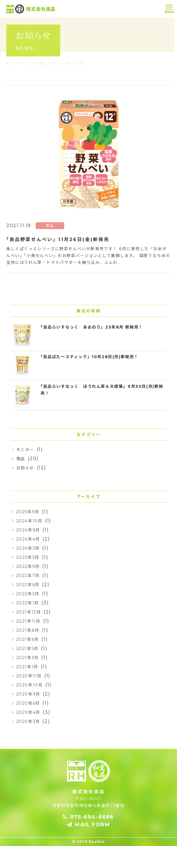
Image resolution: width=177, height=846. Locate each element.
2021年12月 (28, 612)
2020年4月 (28, 712)
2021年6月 (27, 639)
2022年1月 (27, 603)
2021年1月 (27, 666)
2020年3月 (28, 721)
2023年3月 (27, 557)
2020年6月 (28, 703)
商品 (20, 458)
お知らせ (25, 467)
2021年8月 (27, 630)
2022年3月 (27, 593)
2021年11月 (28, 621)
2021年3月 (27, 657)
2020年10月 (29, 685)
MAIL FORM (88, 824)
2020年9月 (28, 694)
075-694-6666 (88, 817)
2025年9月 (27, 511)
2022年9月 (28, 566)
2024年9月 (28, 530)
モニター (25, 449)
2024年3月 (28, 548)
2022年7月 (28, 575)
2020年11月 (29, 675)
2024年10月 (29, 520)
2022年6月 (27, 584)
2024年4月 (28, 539)
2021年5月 (27, 648)
